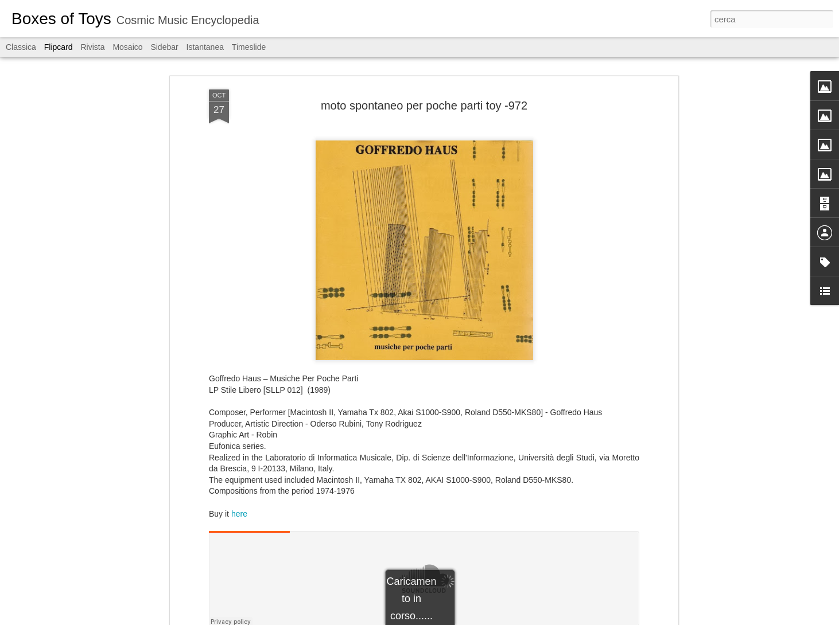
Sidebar (164, 47)
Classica (21, 47)
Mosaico (127, 47)
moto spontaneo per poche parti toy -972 (424, 105)
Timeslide (249, 47)
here (239, 513)
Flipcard (58, 47)
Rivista (92, 47)
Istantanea (205, 47)
